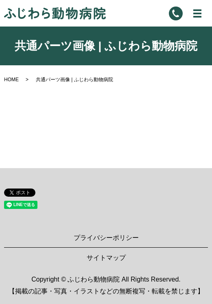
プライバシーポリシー (106, 237)
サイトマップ (106, 257)
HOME (11, 79)
